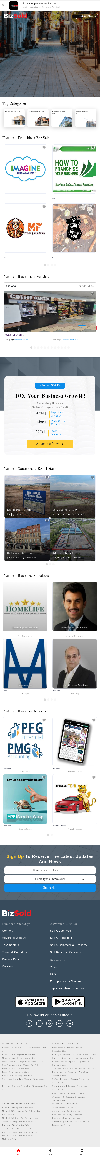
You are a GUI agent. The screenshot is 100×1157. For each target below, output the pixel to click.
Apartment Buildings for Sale (17, 1129)
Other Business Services (64, 1108)
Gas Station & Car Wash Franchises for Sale (75, 1069)
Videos (54, 966)
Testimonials (10, 944)
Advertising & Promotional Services (70, 1122)
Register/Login (87, 16)
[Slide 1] (45, 265)
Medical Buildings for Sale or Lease (20, 1118)
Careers (7, 966)
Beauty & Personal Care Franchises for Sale (74, 1055)
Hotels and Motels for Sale (15, 1069)
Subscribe (50, 888)
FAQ (53, 974)
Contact (7, 930)
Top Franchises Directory (67, 988)
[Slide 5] (45, 348)
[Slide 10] (62, 348)
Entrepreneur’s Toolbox (65, 981)
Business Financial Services (66, 1118)
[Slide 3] (52, 265)
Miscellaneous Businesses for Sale (19, 1058)
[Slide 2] (48, 265)
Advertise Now (50, 444)
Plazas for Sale (10, 1115)
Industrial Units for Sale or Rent (19, 1136)
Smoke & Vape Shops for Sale (17, 1076)
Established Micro (15, 335)
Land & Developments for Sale (17, 1108)
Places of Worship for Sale (15, 1125)
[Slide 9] (58, 348)
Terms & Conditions (15, 952)
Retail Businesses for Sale (15, 1072)
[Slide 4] (55, 265)
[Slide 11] (65, 348)
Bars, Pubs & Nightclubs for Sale (19, 1055)
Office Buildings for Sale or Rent (19, 1122)
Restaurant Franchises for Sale (68, 1094)
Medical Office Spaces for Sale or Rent (21, 1111)
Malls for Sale (9, 1139)
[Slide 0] (48, 835)
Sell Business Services (65, 952)
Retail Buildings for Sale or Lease (19, 1133)
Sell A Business (60, 930)
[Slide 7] (52, 348)
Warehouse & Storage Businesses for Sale (23, 1062)
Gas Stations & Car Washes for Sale (20, 1065)
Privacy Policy (11, 959)
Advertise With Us (50, 385)
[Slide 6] (48, 348)
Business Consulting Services (67, 1115)
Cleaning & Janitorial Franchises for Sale (73, 1058)
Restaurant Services (62, 1125)
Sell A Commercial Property (68, 944)
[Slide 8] (55, 348)
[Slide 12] (69, 348)
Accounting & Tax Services (66, 1111)
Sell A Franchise (61, 937)
